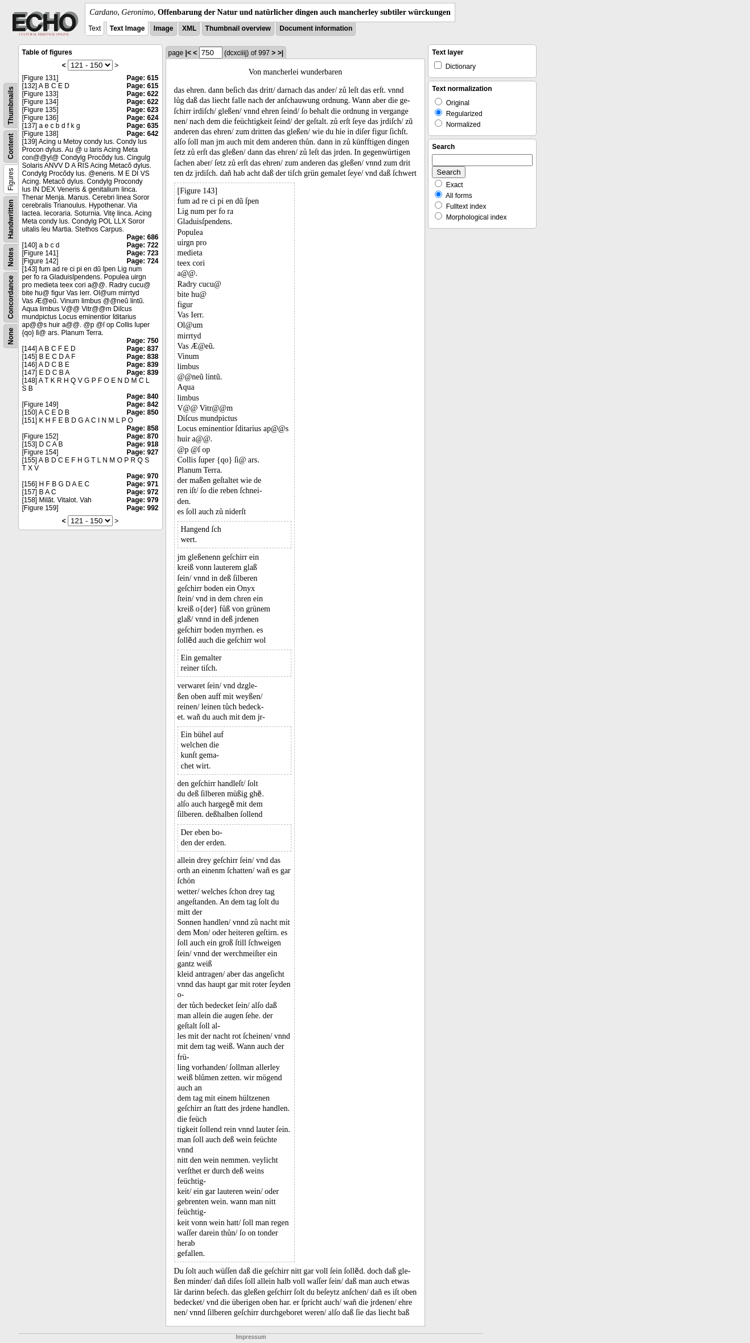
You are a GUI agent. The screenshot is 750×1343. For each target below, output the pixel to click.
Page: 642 (142, 134)
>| (280, 53)
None (11, 336)
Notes (11, 256)
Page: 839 (142, 365)
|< (188, 53)
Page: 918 (142, 444)
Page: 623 (142, 110)
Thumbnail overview (238, 28)
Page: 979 (142, 500)
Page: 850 (142, 412)
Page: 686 (142, 237)
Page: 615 (142, 78)
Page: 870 (142, 436)
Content (11, 146)
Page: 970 (142, 476)
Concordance (11, 297)
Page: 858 (142, 428)
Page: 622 (142, 94)
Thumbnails (11, 105)
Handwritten (11, 219)
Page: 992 (142, 508)
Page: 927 (142, 452)
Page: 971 (142, 484)
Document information (315, 28)
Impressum (251, 1337)
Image (164, 28)
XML (189, 28)
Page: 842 (142, 404)
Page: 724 (142, 261)
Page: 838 (142, 357)
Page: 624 (142, 118)
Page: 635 (142, 126)
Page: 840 (142, 396)
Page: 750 (142, 341)
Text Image (127, 28)
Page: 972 (142, 492)
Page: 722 (142, 245)
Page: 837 (142, 349)
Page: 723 (142, 253)
